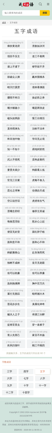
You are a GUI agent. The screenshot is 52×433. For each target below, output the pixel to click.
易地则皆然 (38, 147)
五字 (42, 371)
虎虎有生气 (38, 199)
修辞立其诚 (38, 209)
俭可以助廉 (14, 271)
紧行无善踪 (14, 292)
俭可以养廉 (38, 271)
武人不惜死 (14, 157)
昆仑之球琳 (14, 188)
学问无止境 (38, 137)
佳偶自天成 (38, 188)
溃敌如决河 (38, 44)
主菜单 (48, 4)
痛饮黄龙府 (14, 44)
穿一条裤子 (38, 323)
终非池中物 (14, 137)
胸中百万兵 (38, 281)
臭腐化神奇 (38, 302)
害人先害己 (14, 333)
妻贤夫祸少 (14, 168)
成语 (4, 23)
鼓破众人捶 (14, 75)
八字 (42, 378)
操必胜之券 (38, 96)
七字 (26, 378)
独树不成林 (14, 261)
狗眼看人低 (38, 168)
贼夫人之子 (14, 312)
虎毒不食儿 (38, 178)
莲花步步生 (14, 302)
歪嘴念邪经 (14, 209)
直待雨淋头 (14, 126)
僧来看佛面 (38, 85)
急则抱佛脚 (14, 281)
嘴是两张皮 (38, 106)
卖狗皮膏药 (38, 157)
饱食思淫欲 (14, 219)
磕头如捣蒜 (14, 116)
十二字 (9, 392)
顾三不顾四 (38, 343)
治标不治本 (38, 126)
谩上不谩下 (14, 65)
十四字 (26, 392)
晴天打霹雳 (14, 85)
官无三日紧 (14, 178)
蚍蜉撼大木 (38, 292)
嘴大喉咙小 (14, 106)
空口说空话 (14, 199)
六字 (9, 378)
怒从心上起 (38, 219)
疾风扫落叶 (14, 343)
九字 (9, 385)
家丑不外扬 (38, 333)
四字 (26, 371)
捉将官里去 (14, 323)
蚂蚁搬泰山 (14, 250)
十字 (26, 385)
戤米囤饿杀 (38, 75)
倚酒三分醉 (38, 312)
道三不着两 (38, 54)
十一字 (42, 385)
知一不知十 (14, 147)
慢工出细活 (38, 116)
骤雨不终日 (14, 96)
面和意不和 (14, 240)
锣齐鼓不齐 (38, 65)
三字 (9, 371)
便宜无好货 (14, 230)
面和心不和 (38, 240)
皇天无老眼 (38, 261)
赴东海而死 (38, 250)
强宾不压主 (14, 54)
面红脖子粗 (38, 230)
